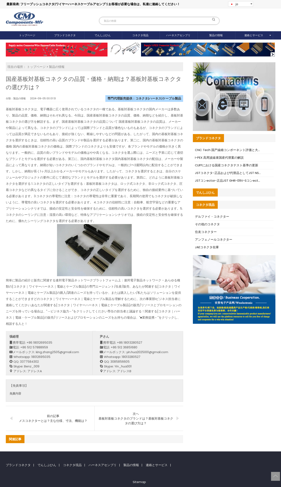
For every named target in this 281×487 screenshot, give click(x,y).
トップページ (27, 35)
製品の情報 (216, 35)
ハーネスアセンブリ (178, 35)
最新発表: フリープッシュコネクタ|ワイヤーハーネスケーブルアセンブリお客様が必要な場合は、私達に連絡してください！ (93, 4)
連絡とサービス (253, 35)
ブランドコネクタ (65, 35)
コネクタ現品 (140, 35)
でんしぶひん (103, 35)
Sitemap (139, 482)
